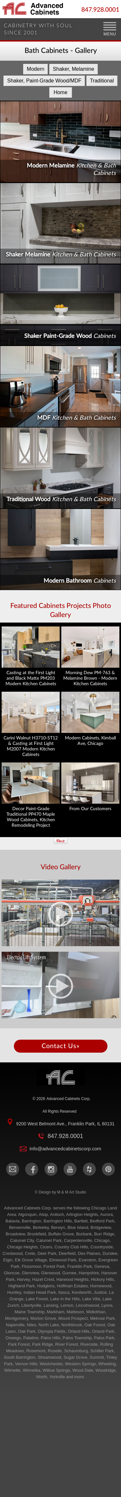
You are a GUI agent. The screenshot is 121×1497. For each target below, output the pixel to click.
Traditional (102, 80)
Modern (35, 69)
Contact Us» (61, 1046)
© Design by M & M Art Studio (60, 1192)
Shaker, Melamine (73, 69)
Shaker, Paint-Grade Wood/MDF (44, 80)
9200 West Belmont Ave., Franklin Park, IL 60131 (65, 1123)
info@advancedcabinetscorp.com (65, 1148)
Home (60, 92)
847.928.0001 (100, 10)
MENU (110, 34)
